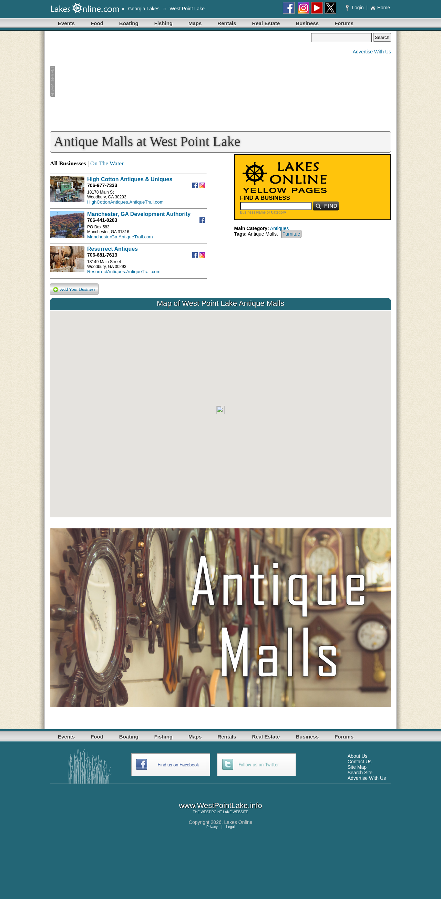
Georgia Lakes (144, 8)
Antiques (279, 228)
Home (380, 7)
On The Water (107, 163)
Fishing (163, 23)
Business (307, 23)
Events (66, 23)
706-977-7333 (102, 185)
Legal (230, 827)
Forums (344, 23)
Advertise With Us (372, 51)
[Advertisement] (180, 81)
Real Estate (266, 23)
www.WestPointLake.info (220, 805)
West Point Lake (187, 8)
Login (355, 7)
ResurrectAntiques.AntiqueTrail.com (124, 271)
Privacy (212, 827)
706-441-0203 (102, 220)
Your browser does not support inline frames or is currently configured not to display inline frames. (220, 414)
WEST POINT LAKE (216, 812)
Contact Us (359, 761)
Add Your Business (74, 289)
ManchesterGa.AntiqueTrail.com (120, 236)
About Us (358, 756)
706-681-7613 (102, 255)
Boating (129, 23)
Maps (195, 23)
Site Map (357, 767)
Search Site (360, 772)
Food (97, 23)
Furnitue (291, 234)
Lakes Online (238, 822)
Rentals (226, 23)
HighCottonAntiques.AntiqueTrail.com (125, 202)
